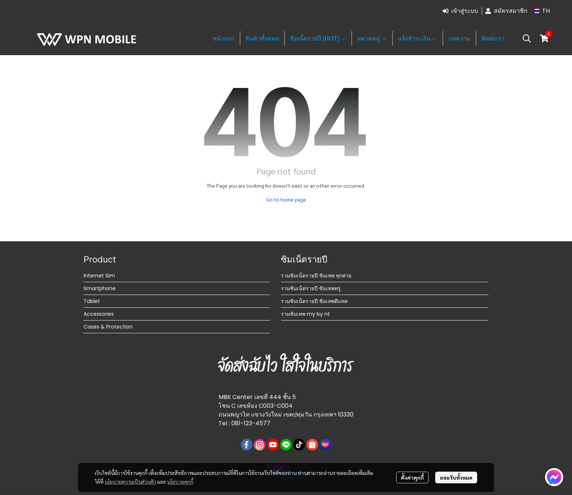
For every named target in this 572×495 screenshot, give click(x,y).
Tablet (92, 301)
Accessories (99, 314)
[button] (542, 11)
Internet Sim (99, 275)
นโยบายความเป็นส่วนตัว (130, 481)
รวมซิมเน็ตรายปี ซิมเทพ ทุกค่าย (316, 275)
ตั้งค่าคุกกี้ (412, 477)
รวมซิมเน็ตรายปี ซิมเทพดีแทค (314, 301)
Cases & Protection (108, 326)
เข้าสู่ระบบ (460, 11)
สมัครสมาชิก (506, 11)
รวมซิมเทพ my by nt (305, 314)
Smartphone (100, 288)
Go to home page (286, 199)
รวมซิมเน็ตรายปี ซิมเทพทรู (311, 288)
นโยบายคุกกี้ (180, 481)
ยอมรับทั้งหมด (456, 477)
